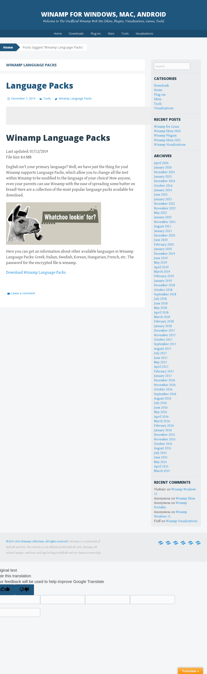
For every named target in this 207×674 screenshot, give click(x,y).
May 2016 (160, 412)
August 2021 (162, 226)
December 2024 (164, 181)
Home (58, 33)
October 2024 (163, 186)
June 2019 (161, 258)
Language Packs (39, 85)
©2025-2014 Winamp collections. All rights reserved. (37, 541)
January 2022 (163, 217)
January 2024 (163, 190)
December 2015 (164, 435)
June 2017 (161, 358)
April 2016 (161, 417)
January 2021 (163, 231)
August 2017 (162, 349)
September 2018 (165, 294)
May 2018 (160, 308)
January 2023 (163, 199)
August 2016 (162, 399)
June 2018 (161, 303)
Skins (111, 33)
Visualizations (144, 33)
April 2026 (161, 163)
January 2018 (163, 326)
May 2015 (160, 462)
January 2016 (163, 430)
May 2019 (160, 263)
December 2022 (164, 204)
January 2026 (163, 168)
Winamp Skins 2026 (167, 131)
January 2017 (163, 376)
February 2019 (164, 276)
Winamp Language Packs (75, 98)
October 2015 (163, 444)
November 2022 (165, 208)
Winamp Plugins (165, 136)
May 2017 (160, 362)
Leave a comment (23, 293)
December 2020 (164, 235)
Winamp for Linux (166, 127)
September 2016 (165, 394)
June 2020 (161, 240)
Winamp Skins (185, 498)
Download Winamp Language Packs (36, 272)
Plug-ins (96, 33)
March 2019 (162, 272)
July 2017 (160, 353)
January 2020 (163, 249)
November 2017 (165, 335)
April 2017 (161, 367)
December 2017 (164, 331)
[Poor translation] (24, 589)
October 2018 (163, 290)
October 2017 (163, 340)
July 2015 (160, 453)
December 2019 (164, 254)
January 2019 (163, 281)
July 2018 (160, 299)
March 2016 (162, 421)
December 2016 (164, 380)
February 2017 (164, 371)
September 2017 (165, 344)
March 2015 (162, 471)
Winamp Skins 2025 (167, 140)
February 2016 (164, 426)
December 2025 (164, 172)
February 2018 (164, 321)
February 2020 (164, 245)
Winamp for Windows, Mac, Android (103, 14)
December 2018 (164, 285)
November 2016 (165, 385)
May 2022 (160, 213)
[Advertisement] (79, 116)
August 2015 (162, 448)
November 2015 (165, 439)
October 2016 (163, 389)
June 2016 (161, 408)
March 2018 (162, 317)
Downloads (76, 33)
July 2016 (160, 403)
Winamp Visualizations (170, 145)
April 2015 (161, 466)
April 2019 (161, 267)
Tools (125, 33)
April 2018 (161, 313)
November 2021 (165, 222)
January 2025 (163, 177)
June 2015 (161, 457)
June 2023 (161, 195)
